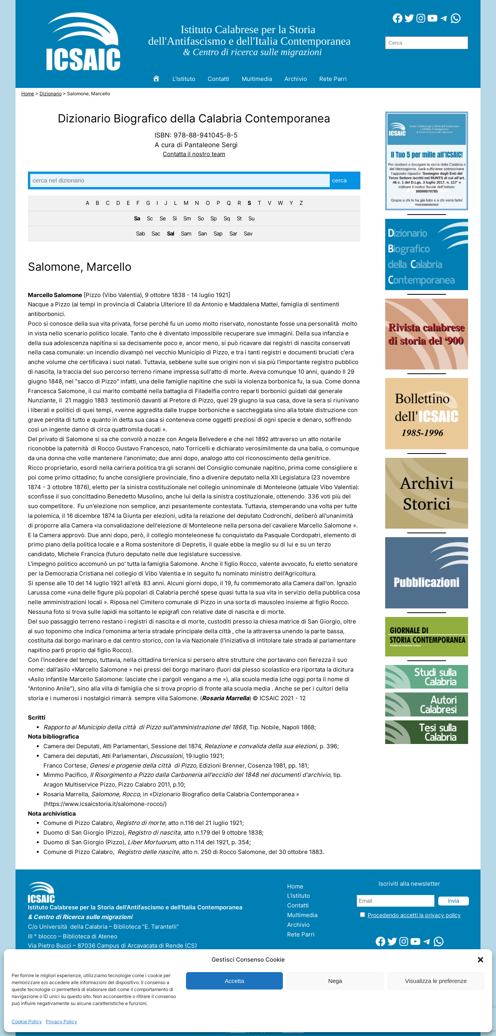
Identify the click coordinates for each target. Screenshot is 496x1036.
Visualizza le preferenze (436, 981)
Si (174, 218)
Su (251, 218)
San (202, 233)
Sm (187, 218)
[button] (480, 960)
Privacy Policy (61, 1021)
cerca (339, 180)
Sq (227, 218)
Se (162, 218)
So (200, 218)
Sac (156, 233)
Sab (140, 233)
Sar (233, 233)
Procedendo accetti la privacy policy (414, 915)
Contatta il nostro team (194, 154)
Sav (248, 233)
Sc (150, 218)
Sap (218, 233)
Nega (335, 981)
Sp (213, 218)
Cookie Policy (27, 1021)
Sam (186, 233)
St (239, 218)
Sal (170, 233)
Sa (137, 218)
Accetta (234, 981)
